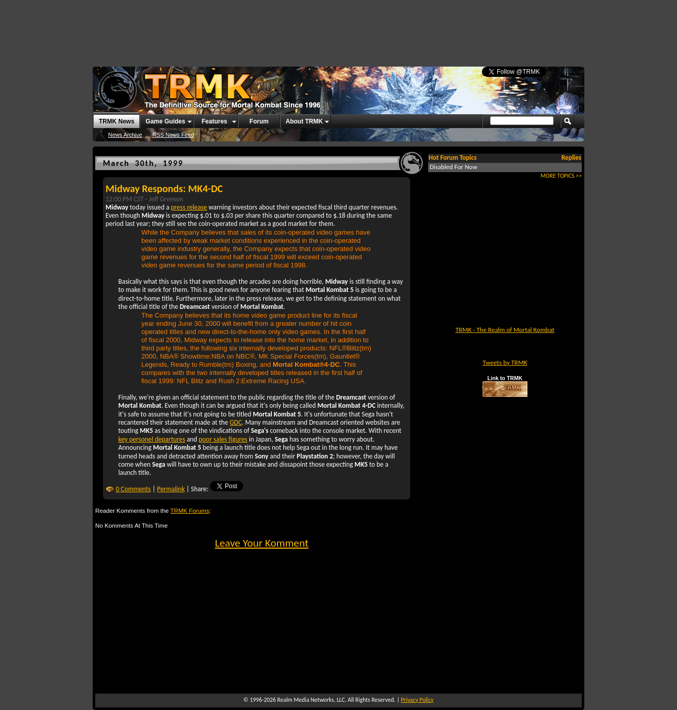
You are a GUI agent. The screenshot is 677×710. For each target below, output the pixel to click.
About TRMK (304, 121)
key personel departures (151, 439)
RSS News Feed (173, 135)
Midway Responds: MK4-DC (164, 188)
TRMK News (116, 121)
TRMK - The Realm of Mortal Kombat (504, 329)
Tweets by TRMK (504, 362)
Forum (258, 121)
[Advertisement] (338, 28)
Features (214, 121)
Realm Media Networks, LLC (311, 699)
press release (189, 207)
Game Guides (165, 121)
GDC (236, 422)
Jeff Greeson (166, 199)
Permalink (171, 489)
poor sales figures (223, 439)
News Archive (125, 135)
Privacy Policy (417, 699)
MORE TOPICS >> (561, 175)
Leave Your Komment (262, 543)
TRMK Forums (190, 510)
